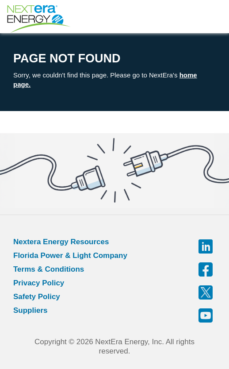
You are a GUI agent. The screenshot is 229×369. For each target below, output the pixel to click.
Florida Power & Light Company (70, 255)
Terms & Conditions (48, 269)
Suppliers (30, 310)
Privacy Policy (38, 283)
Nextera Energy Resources (61, 242)
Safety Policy (36, 296)
